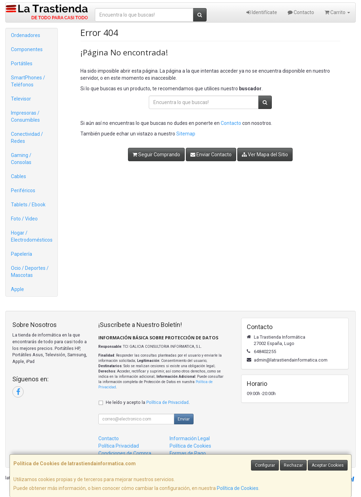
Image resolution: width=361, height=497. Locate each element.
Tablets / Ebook (28, 204)
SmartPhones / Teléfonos (28, 81)
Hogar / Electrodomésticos (32, 236)
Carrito (337, 12)
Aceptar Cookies (328, 465)
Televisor (21, 99)
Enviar (184, 419)
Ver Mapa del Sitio (265, 154)
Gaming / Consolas (21, 158)
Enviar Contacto (211, 154)
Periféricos (23, 190)
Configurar (265, 465)
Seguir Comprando (156, 154)
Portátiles (21, 63)
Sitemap (185, 134)
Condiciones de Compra (124, 453)
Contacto (301, 12)
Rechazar (293, 465)
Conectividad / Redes (27, 137)
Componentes (27, 49)
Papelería (21, 254)
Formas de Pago (188, 453)
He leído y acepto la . (148, 402)
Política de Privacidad (167, 402)
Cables (18, 176)
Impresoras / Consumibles (25, 116)
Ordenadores (25, 35)
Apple (17, 289)
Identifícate (261, 12)
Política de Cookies (237, 488)
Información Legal (190, 438)
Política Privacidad (118, 446)
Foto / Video (24, 219)
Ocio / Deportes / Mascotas (30, 271)
